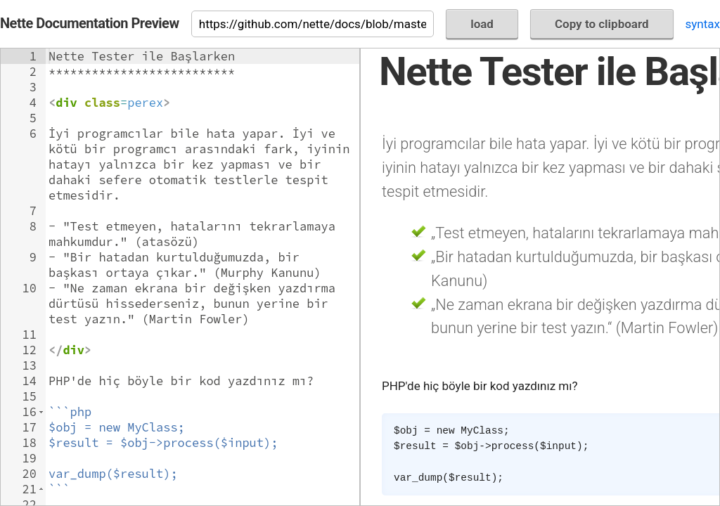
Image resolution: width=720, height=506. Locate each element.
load (482, 24)
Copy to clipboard (602, 24)
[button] (41, 412)
